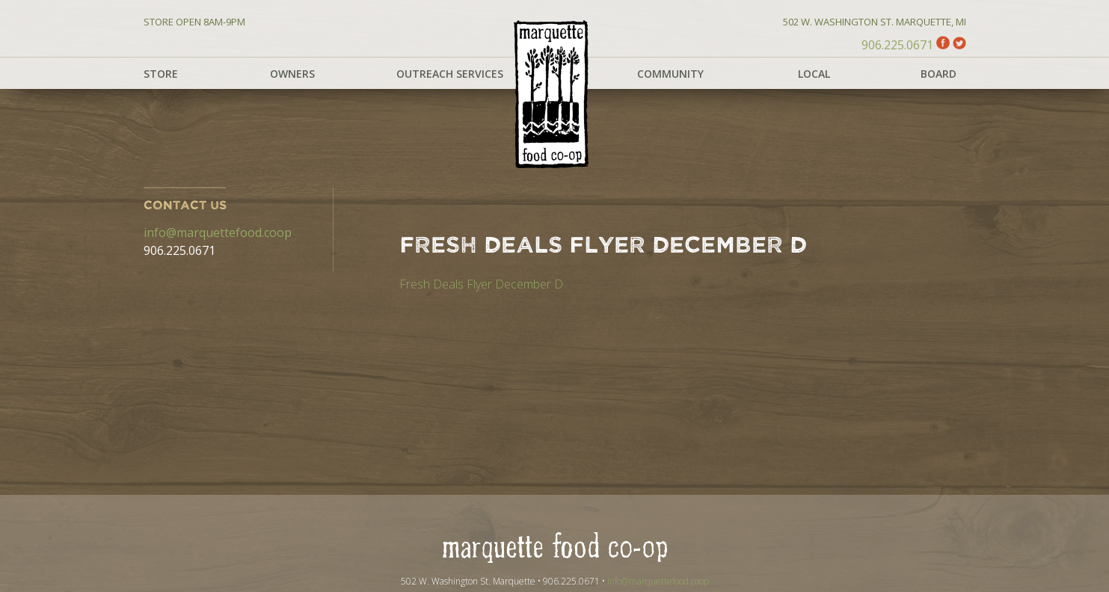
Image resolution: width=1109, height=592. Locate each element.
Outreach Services (449, 74)
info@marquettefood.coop (218, 232)
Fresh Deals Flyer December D (481, 284)
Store (161, 74)
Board (938, 74)
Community (670, 74)
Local (814, 74)
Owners (292, 74)
